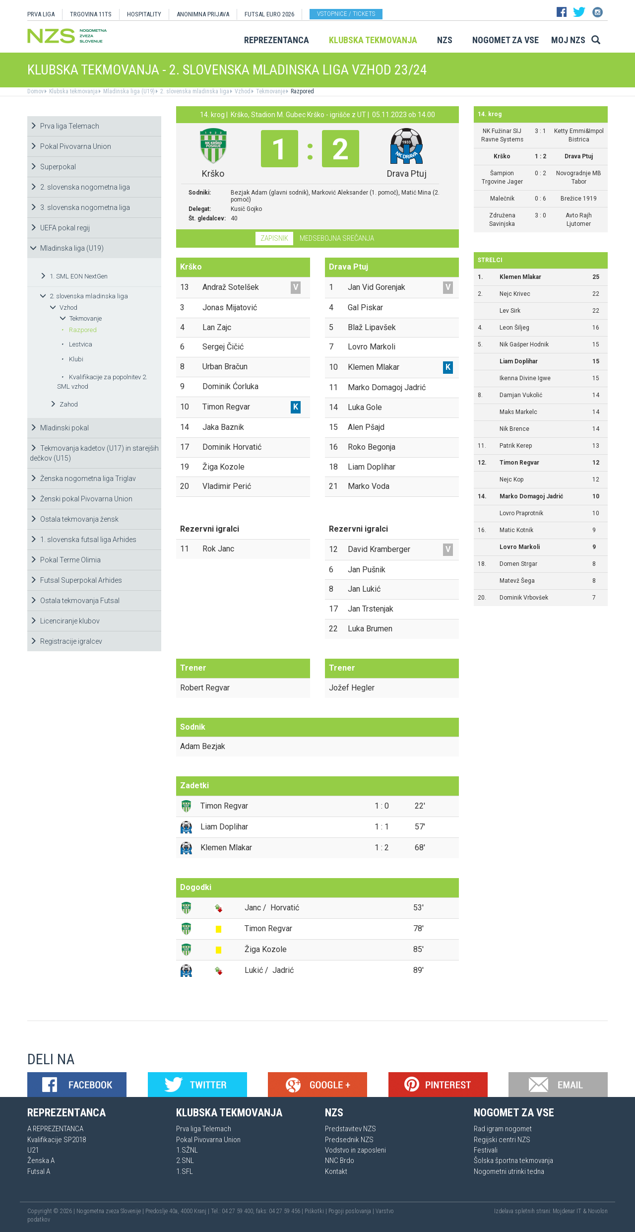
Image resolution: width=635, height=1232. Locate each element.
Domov (35, 91)
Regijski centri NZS (502, 1139)
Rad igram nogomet (503, 1128)
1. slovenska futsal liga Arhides (83, 540)
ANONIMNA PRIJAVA (203, 14)
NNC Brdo (339, 1160)
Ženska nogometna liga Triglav (83, 478)
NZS (444, 40)
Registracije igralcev (66, 641)
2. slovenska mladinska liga (194, 91)
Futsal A (38, 1171)
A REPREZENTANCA (55, 1128)
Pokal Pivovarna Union (70, 146)
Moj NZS (568, 40)
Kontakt (336, 1171)
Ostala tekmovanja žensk (74, 519)
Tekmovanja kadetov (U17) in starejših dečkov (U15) (94, 453)
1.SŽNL (187, 1150)
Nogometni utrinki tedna (509, 1171)
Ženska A (41, 1160)
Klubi (72, 359)
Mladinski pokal (59, 428)
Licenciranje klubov (65, 621)
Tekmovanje (269, 91)
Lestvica (76, 344)
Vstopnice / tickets (346, 13)
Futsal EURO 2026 (269, 14)
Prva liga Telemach (64, 126)
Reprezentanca (276, 40)
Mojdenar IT (567, 1211)
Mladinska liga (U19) (128, 91)
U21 (33, 1150)
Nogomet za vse (505, 40)
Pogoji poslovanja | (352, 1211)
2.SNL (185, 1160)
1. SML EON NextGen (74, 276)
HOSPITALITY (144, 14)
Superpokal (53, 167)
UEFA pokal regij (60, 228)
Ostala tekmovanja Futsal (75, 601)
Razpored (301, 91)
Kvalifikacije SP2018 (56, 1139)
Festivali (486, 1150)
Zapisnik (274, 238)
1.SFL (184, 1171)
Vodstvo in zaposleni (355, 1150)
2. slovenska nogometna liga (80, 187)
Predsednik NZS (349, 1139)
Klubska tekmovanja (373, 40)
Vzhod (242, 91)
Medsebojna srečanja (337, 238)
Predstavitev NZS (350, 1128)
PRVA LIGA (41, 14)
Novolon (598, 1211)
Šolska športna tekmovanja (513, 1160)
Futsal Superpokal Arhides (76, 580)
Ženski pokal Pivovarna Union (81, 499)
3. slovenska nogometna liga (80, 207)
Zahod (64, 404)
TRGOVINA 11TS (91, 14)
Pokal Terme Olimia (65, 560)
